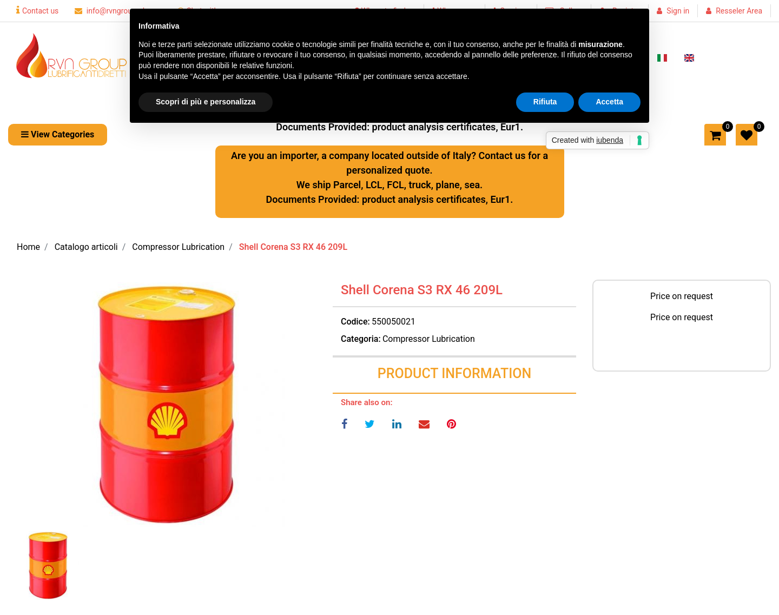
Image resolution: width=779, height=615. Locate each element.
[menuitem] (662, 57)
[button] (162, 404)
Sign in (677, 10)
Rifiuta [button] (545, 101)
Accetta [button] (609, 101)
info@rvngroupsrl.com (118, 10)
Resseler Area (739, 10)
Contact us (37, 10)
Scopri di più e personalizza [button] (205, 101)
